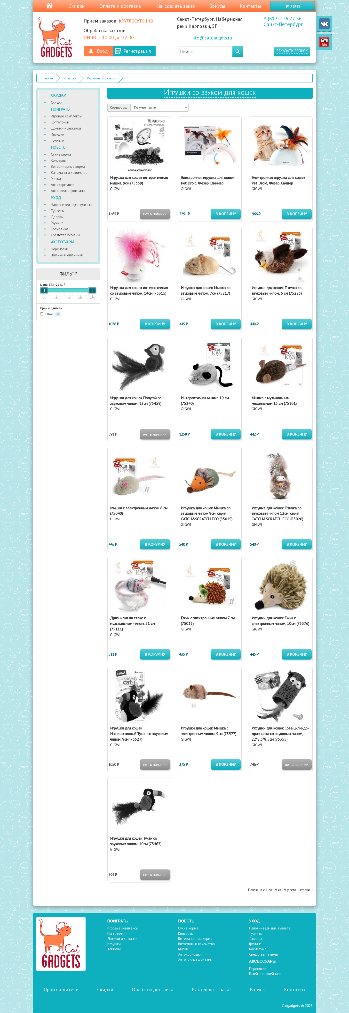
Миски (56, 178)
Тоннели (57, 140)
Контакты (250, 6)
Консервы (58, 160)
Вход (102, 51)
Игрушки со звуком (101, 78)
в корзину (225, 213)
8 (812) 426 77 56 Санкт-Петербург (283, 21)
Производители (61, 989)
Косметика (59, 229)
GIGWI (50, 314)
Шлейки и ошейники (67, 255)
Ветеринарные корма (68, 166)
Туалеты (57, 210)
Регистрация (137, 51)
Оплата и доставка (120, 6)
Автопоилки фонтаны (68, 190)
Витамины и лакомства (69, 172)
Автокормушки (62, 184)
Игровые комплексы (66, 116)
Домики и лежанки (66, 128)
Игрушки (69, 78)
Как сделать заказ (175, 6)
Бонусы (217, 6)
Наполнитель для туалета (71, 204)
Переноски (59, 249)
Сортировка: (119, 107)
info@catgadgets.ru (211, 38)
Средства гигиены (65, 235)
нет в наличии (155, 213)
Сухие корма (61, 154)
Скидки (77, 6)
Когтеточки (60, 122)
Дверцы (57, 217)
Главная (47, 78)
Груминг (57, 223)
